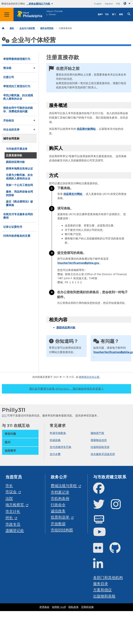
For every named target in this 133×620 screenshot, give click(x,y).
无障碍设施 (87, 607)
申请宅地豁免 (58, 433)
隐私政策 (73, 607)
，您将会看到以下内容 (39, 3)
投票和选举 (60, 517)
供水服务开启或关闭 (103, 454)
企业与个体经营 (27, 28)
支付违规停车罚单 (60, 447)
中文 (118, 3)
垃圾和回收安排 (100, 447)
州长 (9, 517)
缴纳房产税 (97, 433)
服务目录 (100, 583)
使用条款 (44, 607)
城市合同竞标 (47, 28)
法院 (9, 498)
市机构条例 (60, 498)
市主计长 (12, 511)
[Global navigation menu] (7, 14)
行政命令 (58, 504)
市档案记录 (60, 492)
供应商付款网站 (86, 129)
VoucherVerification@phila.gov (78, 263)
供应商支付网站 (73, 194)
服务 (100, 14)
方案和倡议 (102, 589)
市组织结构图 (62, 529)
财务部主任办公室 (89, 377)
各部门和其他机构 (108, 577)
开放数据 (58, 523)
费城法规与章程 (64, 485)
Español (109, 3)
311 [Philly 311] (4, 415)
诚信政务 (58, 510)
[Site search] (129, 14)
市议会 (11, 491)
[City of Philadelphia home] (31, 14)
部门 (114, 14)
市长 (9, 485)
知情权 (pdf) (59, 607)
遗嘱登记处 (14, 530)
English (98, 3)
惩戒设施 (55, 440)
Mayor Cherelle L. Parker (54, 13)
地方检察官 (15, 504)
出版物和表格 (104, 596)
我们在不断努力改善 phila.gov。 (66, 388)
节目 (107, 14)
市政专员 (12, 524)
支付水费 (55, 454)
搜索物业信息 (99, 440)
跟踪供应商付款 (65, 327)
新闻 (121, 14)
